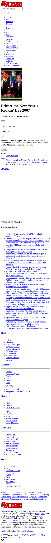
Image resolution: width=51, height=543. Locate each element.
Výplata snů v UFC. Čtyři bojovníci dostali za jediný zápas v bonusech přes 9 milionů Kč (26, 307)
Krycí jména (11, 479)
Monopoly (10, 473)
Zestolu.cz (5, 459)
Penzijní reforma (12, 358)
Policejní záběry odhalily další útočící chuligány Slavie (27, 278)
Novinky (9, 22)
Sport (19, 492)
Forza (8, 383)
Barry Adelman (12, 156)
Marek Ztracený (12, 448)
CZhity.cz (5, 499)
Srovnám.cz (27, 499)
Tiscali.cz (5, 333)
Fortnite (9, 385)
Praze (37, 514)
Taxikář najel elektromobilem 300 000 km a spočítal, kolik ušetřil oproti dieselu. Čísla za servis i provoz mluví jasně (26, 256)
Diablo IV (10, 380)
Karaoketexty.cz (41, 494)
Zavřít (4, 149)
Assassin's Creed (12, 374)
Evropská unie (11, 355)
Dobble (9, 475)
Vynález (9, 360)
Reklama (4, 531)
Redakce (12, 531)
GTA (8, 378)
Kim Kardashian (12, 443)
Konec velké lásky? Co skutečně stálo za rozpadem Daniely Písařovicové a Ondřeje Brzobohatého (26, 268)
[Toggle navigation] (5, 12)
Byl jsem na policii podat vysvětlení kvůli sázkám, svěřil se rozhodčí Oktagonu (25, 318)
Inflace (8, 340)
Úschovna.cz (6, 497)
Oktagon (9, 405)
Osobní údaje (30, 531)
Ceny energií (11, 353)
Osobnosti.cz (6, 428)
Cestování (32, 492)
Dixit (8, 477)
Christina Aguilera (13, 160)
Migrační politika (12, 347)
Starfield (9, 376)
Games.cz (5, 365)
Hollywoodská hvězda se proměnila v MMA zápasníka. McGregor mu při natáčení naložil (27, 250)
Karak (8, 484)
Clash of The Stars (13, 408)
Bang (8, 468)
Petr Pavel (10, 437)
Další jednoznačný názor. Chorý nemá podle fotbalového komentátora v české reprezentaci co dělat (27, 327)
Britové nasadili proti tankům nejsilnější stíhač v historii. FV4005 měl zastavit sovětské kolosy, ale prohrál (25, 245)
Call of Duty (11, 387)
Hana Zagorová (12, 439)
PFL (7, 410)
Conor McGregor (12, 423)
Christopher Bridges (39, 162)
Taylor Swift (11, 450)
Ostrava (26, 516)
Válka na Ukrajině (13, 344)
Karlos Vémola (12, 418)
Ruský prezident (12, 351)
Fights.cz (4, 396)
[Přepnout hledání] (2, 12)
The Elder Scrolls (12, 389)
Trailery (9, 24)
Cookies (20, 531)
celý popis (5, 169)
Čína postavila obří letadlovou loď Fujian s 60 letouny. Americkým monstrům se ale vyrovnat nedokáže (27, 294)
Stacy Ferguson (12, 162)
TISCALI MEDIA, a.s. (31, 535)
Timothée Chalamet (13, 454)
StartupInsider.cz (39, 499)
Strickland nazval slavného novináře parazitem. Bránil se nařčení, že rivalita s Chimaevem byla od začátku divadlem (27, 262)
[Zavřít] (2, 136)
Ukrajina (9, 342)
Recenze (9, 17)
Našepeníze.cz (15, 499)
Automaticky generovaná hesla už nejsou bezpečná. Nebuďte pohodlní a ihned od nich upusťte (26, 323)
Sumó (8, 416)
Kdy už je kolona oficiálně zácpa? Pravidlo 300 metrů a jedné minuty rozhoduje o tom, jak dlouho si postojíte (27, 290)
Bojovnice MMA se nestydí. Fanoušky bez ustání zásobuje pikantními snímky (25, 285)
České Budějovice (15, 518)
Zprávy (12, 492)
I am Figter (10, 414)
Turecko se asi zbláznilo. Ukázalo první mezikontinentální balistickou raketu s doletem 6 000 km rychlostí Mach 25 (26, 273)
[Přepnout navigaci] (8, 13)
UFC (8, 403)
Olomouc (34, 516)
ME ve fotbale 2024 (13, 349)
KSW (8, 412)
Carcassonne (11, 466)
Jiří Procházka (11, 421)
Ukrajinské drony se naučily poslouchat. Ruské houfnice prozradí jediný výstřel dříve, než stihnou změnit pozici (28, 239)
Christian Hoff (24, 162)
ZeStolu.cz (18, 494)
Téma (8, 19)
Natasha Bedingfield (29, 160)
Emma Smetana (12, 452)
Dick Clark (42, 160)
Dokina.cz (42, 497)
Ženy (24, 492)
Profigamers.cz (7, 494)
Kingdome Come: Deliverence (18, 391)
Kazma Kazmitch (12, 441)
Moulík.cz (24, 497)
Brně (43, 514)
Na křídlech (10, 482)
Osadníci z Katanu (13, 471)
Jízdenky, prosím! (13, 486)
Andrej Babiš (11, 435)
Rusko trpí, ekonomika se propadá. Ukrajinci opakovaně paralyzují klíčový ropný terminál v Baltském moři (28, 299)
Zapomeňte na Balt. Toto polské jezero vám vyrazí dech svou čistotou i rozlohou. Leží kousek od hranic (27, 303)
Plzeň (25, 518)
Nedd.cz (15, 497)
